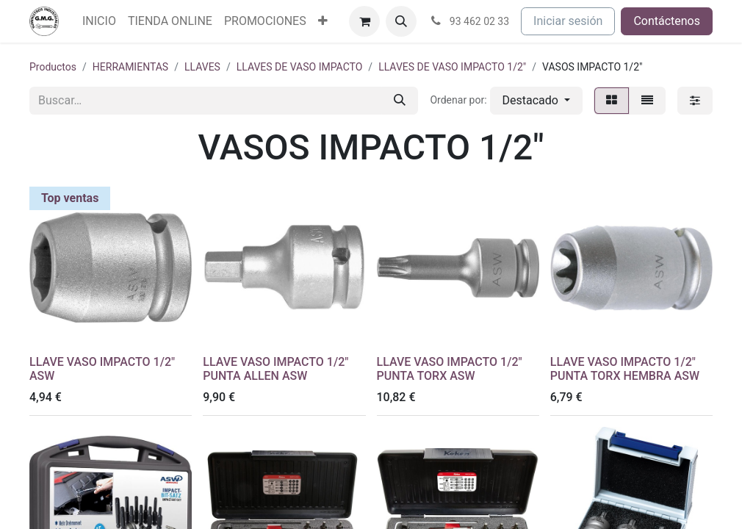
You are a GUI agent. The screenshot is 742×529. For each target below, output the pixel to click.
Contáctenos (666, 21)
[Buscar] (399, 101)
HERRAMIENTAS (130, 67)
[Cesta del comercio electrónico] (364, 21)
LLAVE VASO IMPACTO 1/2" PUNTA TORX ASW (449, 369)
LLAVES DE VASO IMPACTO (300, 67)
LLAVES (202, 67)
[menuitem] (99, 21)
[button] (401, 21)
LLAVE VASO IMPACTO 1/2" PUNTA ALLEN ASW (275, 369)
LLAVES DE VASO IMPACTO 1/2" (452, 67)
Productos (52, 67)
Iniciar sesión (567, 21)
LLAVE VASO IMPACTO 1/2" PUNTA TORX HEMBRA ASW (624, 369)
